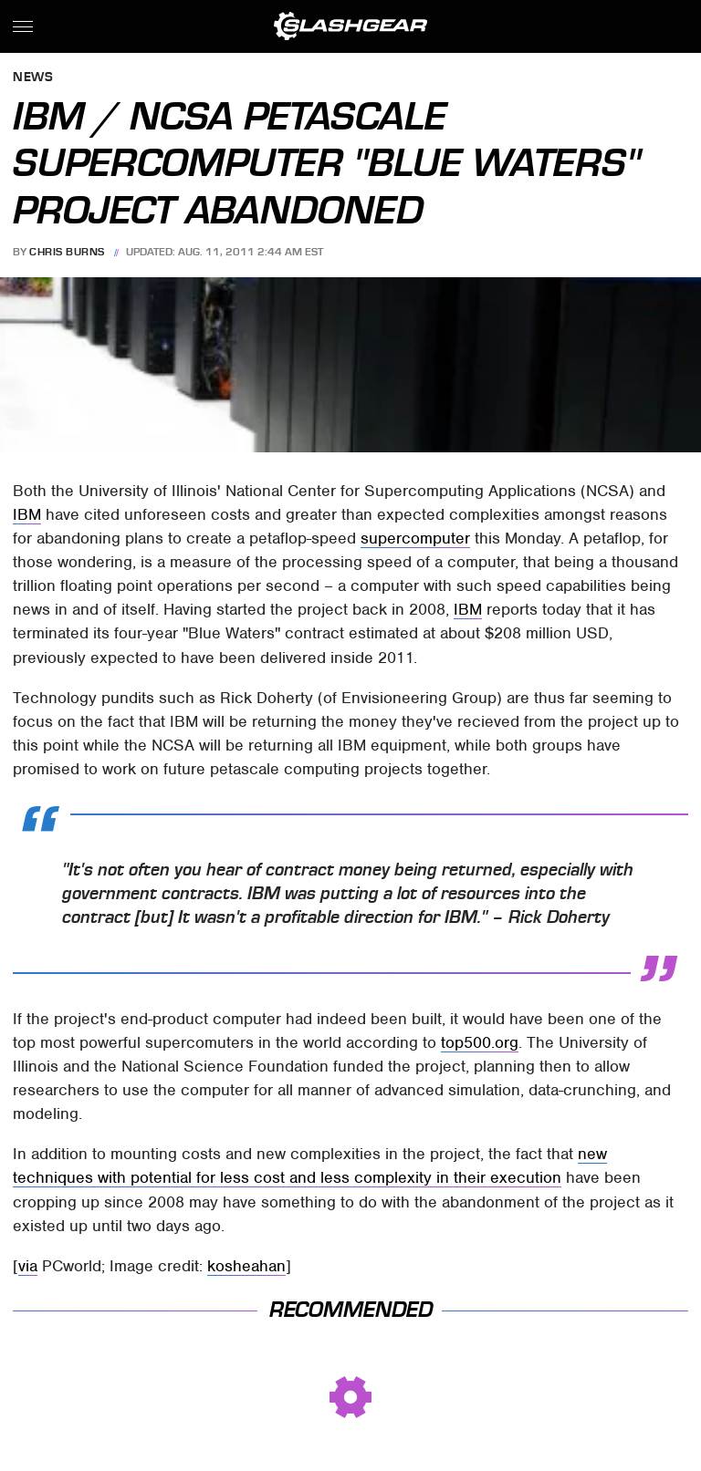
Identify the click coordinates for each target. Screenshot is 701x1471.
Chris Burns (67, 251)
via (27, 1266)
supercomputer (415, 538)
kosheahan (246, 1266)
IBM (27, 514)
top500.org (479, 1042)
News (33, 78)
